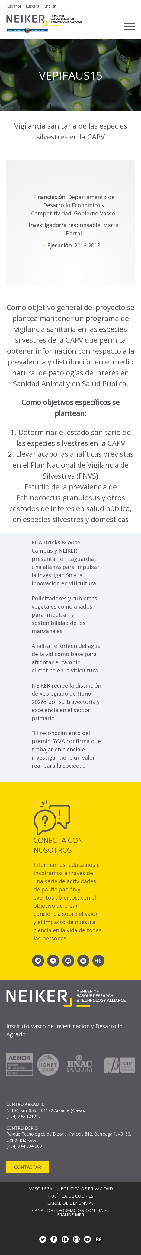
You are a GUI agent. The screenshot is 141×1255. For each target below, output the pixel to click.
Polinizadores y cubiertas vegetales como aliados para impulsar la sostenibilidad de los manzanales (64, 615)
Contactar (27, 1167)
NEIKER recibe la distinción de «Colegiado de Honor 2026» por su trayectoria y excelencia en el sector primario (66, 702)
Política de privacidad (87, 1189)
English (50, 6)
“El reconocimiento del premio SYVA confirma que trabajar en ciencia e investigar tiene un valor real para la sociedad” (66, 749)
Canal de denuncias (70, 1203)
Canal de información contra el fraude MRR (70, 1212)
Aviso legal (41, 1189)
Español (14, 6)
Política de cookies (70, 1196)
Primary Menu (129, 26)
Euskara (32, 6)
